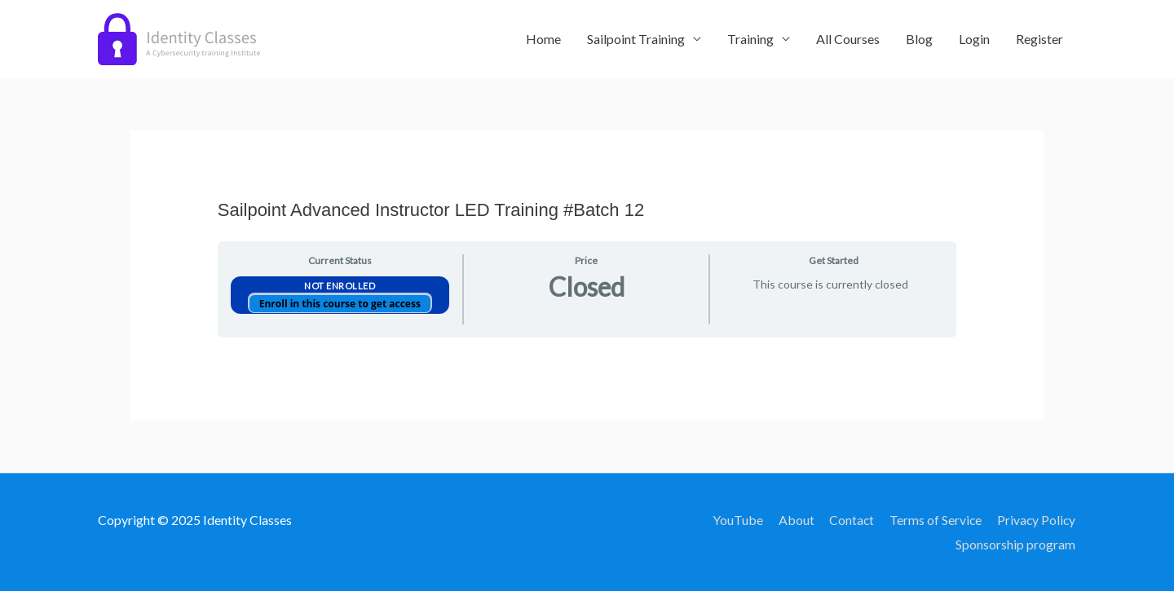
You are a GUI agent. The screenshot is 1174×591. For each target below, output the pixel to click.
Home (543, 38)
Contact (849, 519)
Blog (919, 38)
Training (750, 38)
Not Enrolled (339, 285)
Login (974, 38)
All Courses (848, 38)
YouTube (734, 519)
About (793, 519)
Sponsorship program (1016, 544)
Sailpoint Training (636, 38)
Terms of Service (934, 519)
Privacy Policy (1036, 519)
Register (1039, 38)
